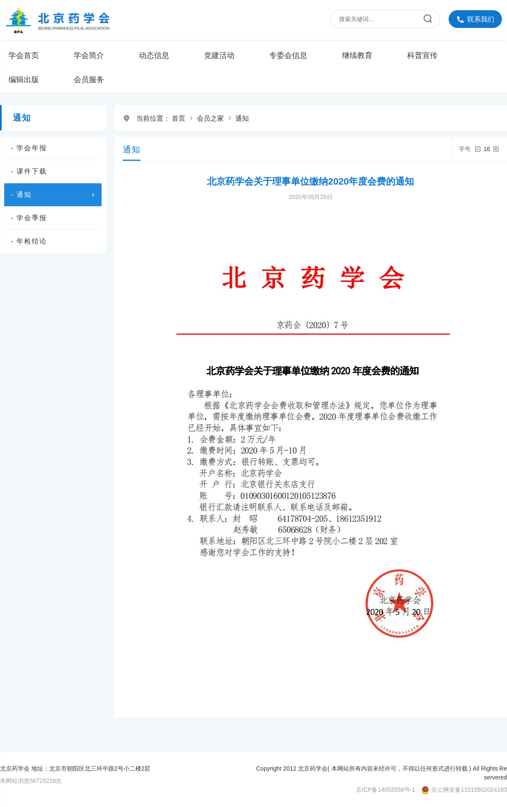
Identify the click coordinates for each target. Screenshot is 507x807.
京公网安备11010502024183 (469, 789)
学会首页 (23, 55)
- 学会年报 (29, 148)
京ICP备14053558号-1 (385, 789)
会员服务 (89, 79)
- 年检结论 (29, 241)
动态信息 (154, 55)
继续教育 (357, 55)
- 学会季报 (29, 217)
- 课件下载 (29, 171)
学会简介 (89, 55)
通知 (242, 118)
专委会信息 (288, 55)
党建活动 (219, 55)
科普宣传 (422, 55)
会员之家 (210, 118)
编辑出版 (23, 79)
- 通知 (54, 194)
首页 (178, 118)
